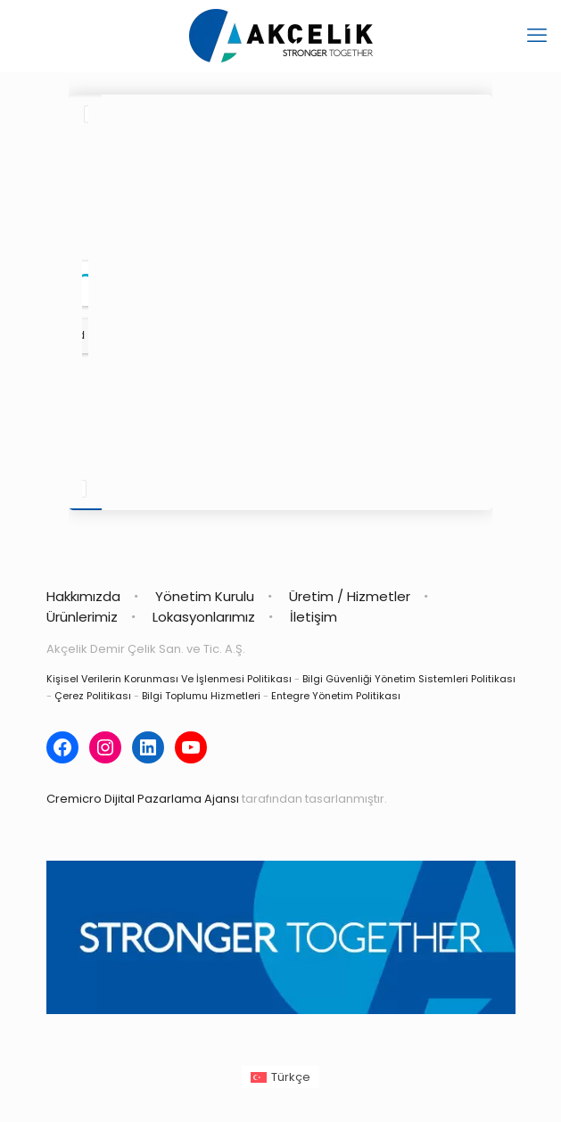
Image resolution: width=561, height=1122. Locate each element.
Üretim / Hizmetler (349, 596)
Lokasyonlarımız (204, 616)
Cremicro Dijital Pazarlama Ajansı (142, 798)
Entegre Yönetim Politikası (335, 696)
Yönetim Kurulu (204, 596)
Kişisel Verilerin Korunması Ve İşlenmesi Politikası (169, 679)
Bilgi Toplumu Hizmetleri (201, 696)
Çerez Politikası (92, 696)
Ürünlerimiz (82, 616)
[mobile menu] (537, 36)
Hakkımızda (83, 596)
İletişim (313, 616)
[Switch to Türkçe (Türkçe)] (280, 1077)
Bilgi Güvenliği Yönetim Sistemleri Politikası (409, 679)
